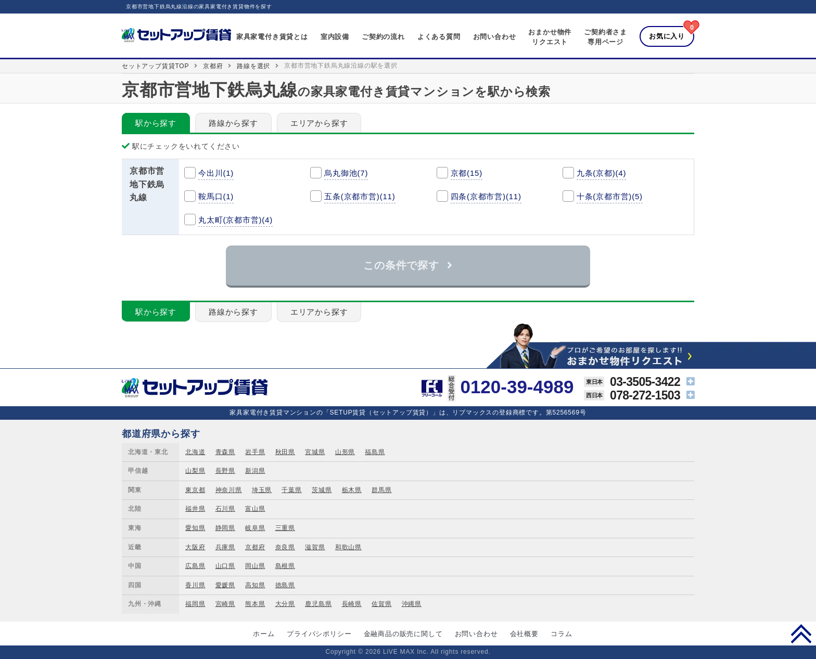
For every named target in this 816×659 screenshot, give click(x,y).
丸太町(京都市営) (235, 219)
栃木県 (352, 490)
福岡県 (195, 604)
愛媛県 (225, 585)
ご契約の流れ (383, 37)
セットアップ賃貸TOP (155, 66)
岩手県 (255, 452)
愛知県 (195, 528)
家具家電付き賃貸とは (272, 37)
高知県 (255, 585)
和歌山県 (348, 547)
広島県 (195, 566)
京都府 (213, 66)
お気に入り (667, 36)
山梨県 (195, 470)
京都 (466, 173)
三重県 (285, 528)
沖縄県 (412, 604)
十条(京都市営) (610, 196)
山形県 (345, 452)
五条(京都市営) (359, 196)
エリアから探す (319, 123)
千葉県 (291, 490)
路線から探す (233, 123)
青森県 (225, 452)
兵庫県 (225, 547)
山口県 (225, 566)
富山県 (255, 508)
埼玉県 (262, 490)
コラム (561, 634)
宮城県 (315, 452)
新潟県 (255, 470)
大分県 (285, 604)
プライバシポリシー (319, 634)
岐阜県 (255, 528)
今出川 (216, 173)
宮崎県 (225, 604)
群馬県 (381, 490)
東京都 (195, 490)
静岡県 (225, 528)
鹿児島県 (318, 604)
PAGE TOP (801, 633)
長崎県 (352, 604)
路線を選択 (253, 66)
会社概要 (524, 634)
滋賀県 (315, 547)
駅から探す (155, 123)
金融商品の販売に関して (403, 634)
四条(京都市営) (486, 196)
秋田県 (285, 452)
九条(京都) (602, 173)
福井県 (195, 508)
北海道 (195, 452)
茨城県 (322, 490)
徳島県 (285, 585)
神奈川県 (228, 490)
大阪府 (195, 547)
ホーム (263, 634)
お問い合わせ (494, 37)
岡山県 (255, 566)
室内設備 (335, 37)
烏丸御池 (346, 173)
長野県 (225, 470)
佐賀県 (381, 604)
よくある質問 (439, 37)
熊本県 (255, 604)
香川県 (195, 585)
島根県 (285, 566)
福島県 (375, 452)
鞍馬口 (216, 196)
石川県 (225, 508)
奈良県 (285, 547)
